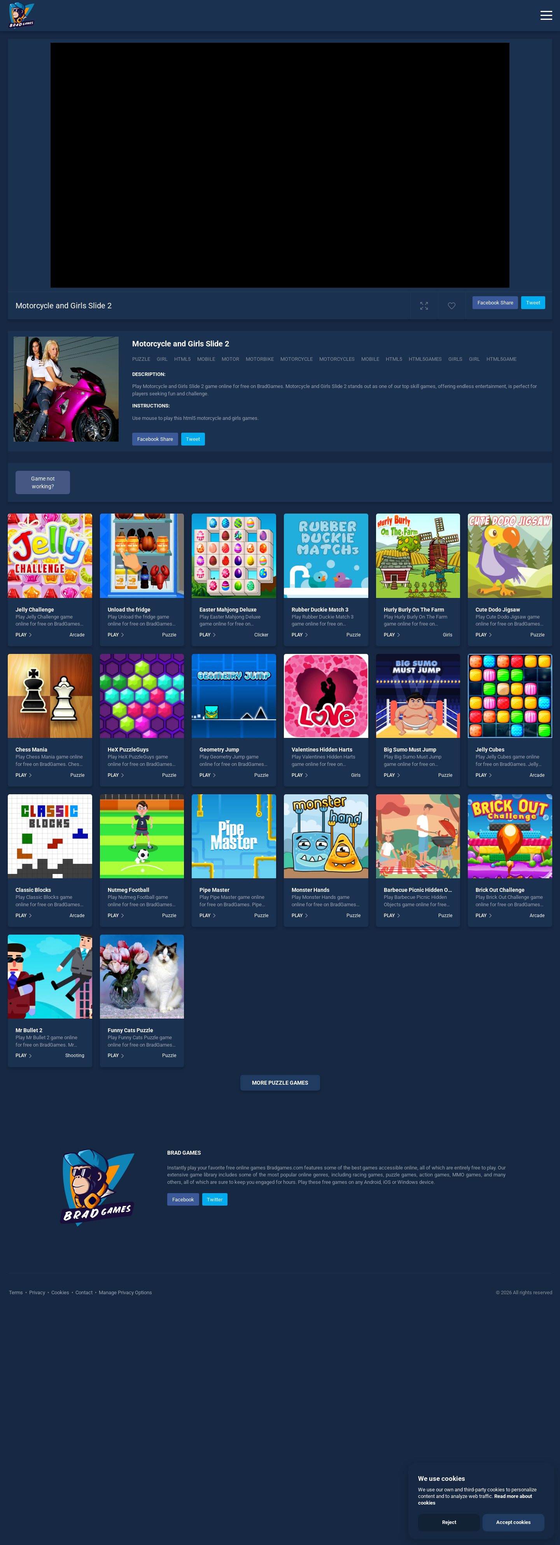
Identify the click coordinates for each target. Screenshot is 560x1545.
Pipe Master (214, 890)
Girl (162, 359)
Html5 (182, 359)
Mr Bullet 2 (29, 1030)
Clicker (261, 635)
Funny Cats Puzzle (130, 1030)
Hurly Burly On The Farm (414, 609)
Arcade (77, 635)
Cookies (60, 1526)
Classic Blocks (33, 890)
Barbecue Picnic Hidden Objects (423, 890)
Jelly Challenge (35, 609)
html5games (425, 359)
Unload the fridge (129, 609)
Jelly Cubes (490, 749)
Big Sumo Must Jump (410, 749)
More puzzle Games (280, 1083)
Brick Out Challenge (500, 890)
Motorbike (260, 359)
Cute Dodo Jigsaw (498, 609)
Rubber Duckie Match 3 (320, 609)
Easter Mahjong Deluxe (228, 609)
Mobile (206, 359)
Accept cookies (513, 1522)
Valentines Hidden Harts (322, 749)
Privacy (37, 1526)
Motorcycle (296, 359)
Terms (16, 1526)
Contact (84, 1526)
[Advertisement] (280, 1215)
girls (455, 359)
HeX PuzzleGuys (128, 749)
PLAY (21, 635)
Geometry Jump (219, 749)
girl (474, 359)
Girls (447, 635)
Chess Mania (31, 749)
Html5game (501, 359)
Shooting (74, 1055)
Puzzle (141, 359)
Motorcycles (337, 359)
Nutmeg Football (128, 890)
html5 (394, 359)
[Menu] (546, 15)
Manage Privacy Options (125, 1526)
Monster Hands (310, 890)
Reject (449, 1522)
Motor (230, 359)
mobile (370, 359)
